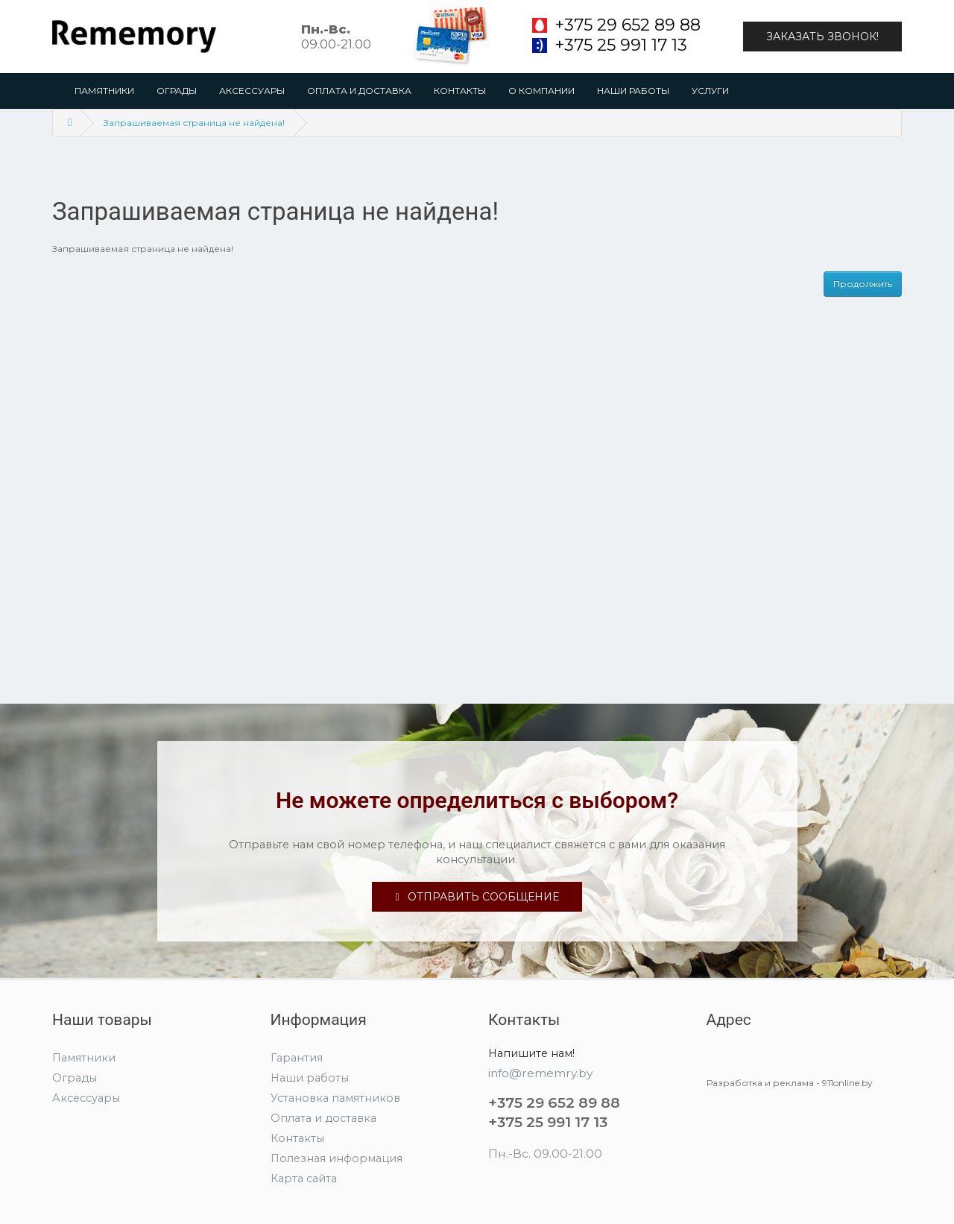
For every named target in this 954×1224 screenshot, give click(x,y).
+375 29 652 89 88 (628, 25)
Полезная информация (336, 1158)
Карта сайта (304, 1178)
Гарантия (297, 1057)
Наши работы (633, 90)
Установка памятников (335, 1098)
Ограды (177, 90)
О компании (541, 90)
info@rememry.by (540, 1073)
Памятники (104, 90)
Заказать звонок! (822, 36)
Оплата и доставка (359, 90)
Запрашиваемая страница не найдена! (194, 122)
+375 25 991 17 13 (621, 45)
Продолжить (862, 283)
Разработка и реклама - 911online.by (790, 1082)
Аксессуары (252, 90)
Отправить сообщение (476, 896)
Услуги (710, 90)
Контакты (460, 90)
